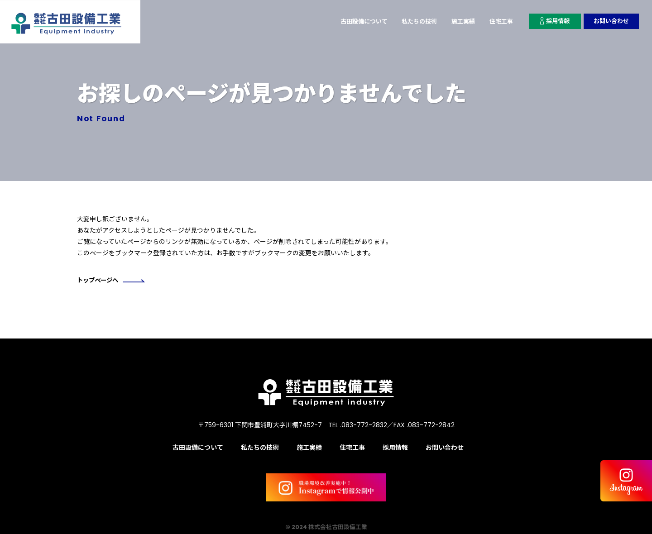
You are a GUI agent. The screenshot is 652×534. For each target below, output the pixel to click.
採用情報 (551, 21)
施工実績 (456, 21)
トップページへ (113, 281)
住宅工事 (495, 21)
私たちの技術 (410, 21)
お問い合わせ (610, 21)
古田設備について (351, 21)
